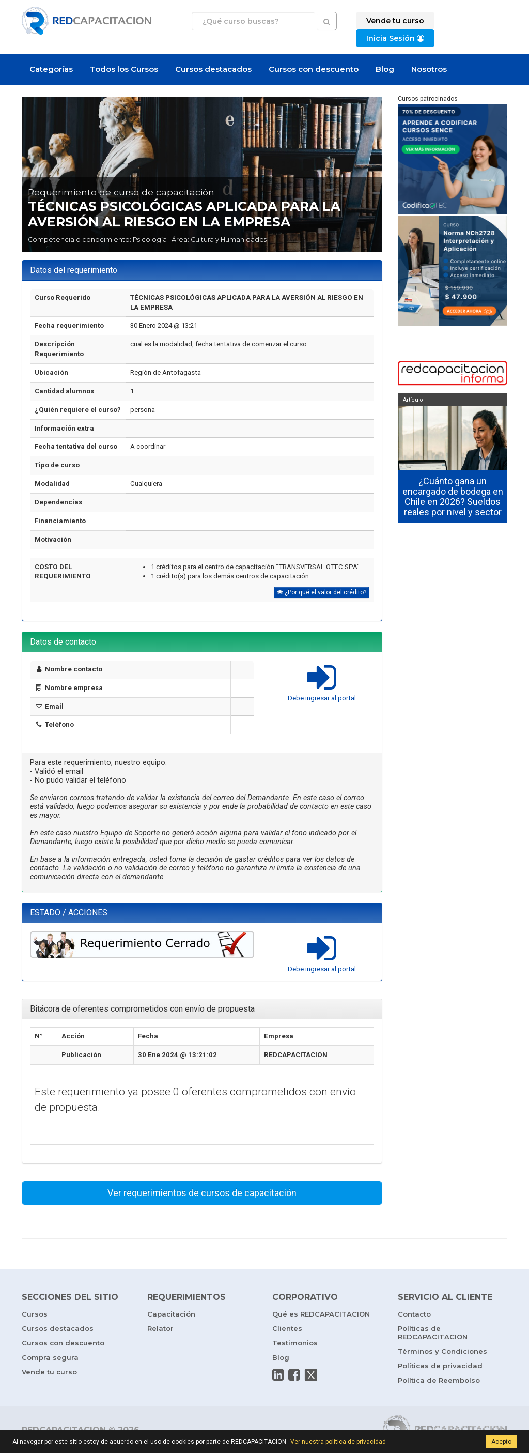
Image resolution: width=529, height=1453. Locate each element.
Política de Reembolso (439, 1380)
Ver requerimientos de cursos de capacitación (202, 1192)
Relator (160, 1328)
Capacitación (171, 1314)
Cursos (35, 1314)
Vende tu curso (49, 1372)
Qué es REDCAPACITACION (321, 1314)
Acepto (501, 1441)
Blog (385, 69)
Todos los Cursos (124, 69)
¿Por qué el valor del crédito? (321, 592)
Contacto (414, 1314)
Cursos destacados (213, 69)
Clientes (287, 1328)
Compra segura (50, 1357)
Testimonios (295, 1343)
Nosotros (429, 69)
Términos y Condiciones (442, 1351)
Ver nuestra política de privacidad (338, 1441)
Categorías (51, 69)
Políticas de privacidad (440, 1366)
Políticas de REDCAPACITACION (433, 1332)
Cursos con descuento (314, 69)
